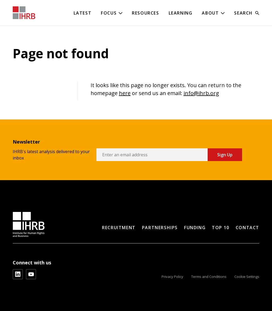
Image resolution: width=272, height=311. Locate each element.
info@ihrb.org (201, 93)
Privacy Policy (172, 276)
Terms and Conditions (208, 276)
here (125, 93)
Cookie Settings (246, 276)
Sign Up (225, 155)
